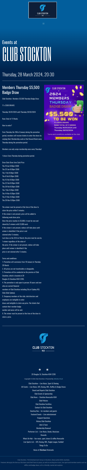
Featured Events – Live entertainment (43, 414)
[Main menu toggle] (43, 23)
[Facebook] (40, 369)
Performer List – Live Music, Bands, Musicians (43, 431)
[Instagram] (47, 369)
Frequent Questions (43, 417)
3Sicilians (43, 449)
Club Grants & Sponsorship (43, 393)
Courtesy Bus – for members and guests (43, 411)
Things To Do (43, 445)
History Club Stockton (43, 421)
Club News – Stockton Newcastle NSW (43, 397)
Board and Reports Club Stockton (43, 390)
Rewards (43, 435)
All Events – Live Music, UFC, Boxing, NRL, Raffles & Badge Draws (43, 386)
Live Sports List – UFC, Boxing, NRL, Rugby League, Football (43, 441)
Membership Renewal (43, 428)
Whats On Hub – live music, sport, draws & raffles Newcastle (43, 438)
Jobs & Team (43, 424)
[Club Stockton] (42, 10)
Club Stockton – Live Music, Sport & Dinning (44, 383)
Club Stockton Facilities (44, 404)
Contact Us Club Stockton (43, 407)
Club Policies (43, 400)
